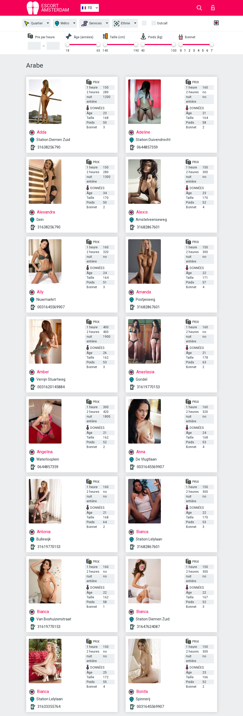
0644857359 (147, 147)
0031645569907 (51, 307)
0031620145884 (51, 387)
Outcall (162, 23)
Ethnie (122, 23)
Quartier (33, 23)
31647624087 (148, 626)
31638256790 (48, 147)
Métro (62, 23)
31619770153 (148, 387)
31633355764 (48, 706)
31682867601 (148, 227)
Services (91, 23)
